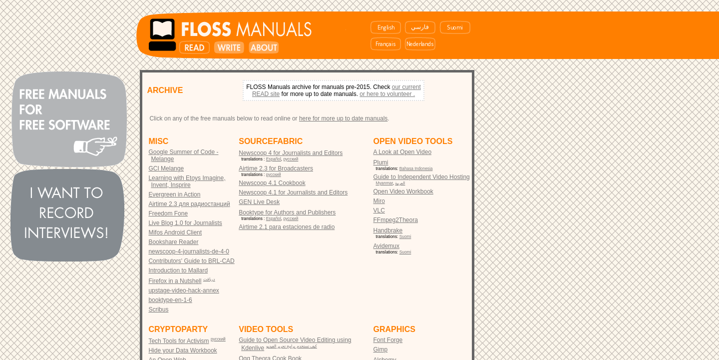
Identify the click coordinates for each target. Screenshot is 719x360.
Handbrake (388, 230)
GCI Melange (166, 168)
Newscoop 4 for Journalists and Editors (291, 153)
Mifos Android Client (175, 232)
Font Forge (388, 340)
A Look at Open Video (402, 152)
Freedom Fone (168, 213)
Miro (379, 201)
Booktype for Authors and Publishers (287, 212)
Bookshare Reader (173, 242)
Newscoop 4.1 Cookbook (272, 183)
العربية (400, 183)
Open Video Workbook (403, 191)
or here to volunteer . (387, 94)
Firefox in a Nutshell (174, 281)
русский (291, 159)
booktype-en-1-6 (170, 300)
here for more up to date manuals (343, 118)
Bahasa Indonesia (416, 168)
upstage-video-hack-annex (183, 290)
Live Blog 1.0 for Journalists (185, 223)
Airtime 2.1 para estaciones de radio (287, 227)
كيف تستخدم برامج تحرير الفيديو (291, 346)
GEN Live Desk (259, 202)
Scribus (158, 309)
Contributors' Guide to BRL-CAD (191, 261)
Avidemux (386, 246)
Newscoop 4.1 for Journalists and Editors (293, 192)
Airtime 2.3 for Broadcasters (276, 168)
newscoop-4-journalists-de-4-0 (188, 251)
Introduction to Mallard (178, 270)
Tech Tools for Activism (178, 341)
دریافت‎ (209, 279)
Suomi (405, 236)
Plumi (380, 162)
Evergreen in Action (174, 194)
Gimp (380, 349)
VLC (379, 210)
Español (273, 159)
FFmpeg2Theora (395, 220)
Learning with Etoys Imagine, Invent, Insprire (186, 181)
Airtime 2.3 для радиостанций (189, 204)
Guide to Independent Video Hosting (421, 177)
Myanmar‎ (384, 183)
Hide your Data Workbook (182, 350)
